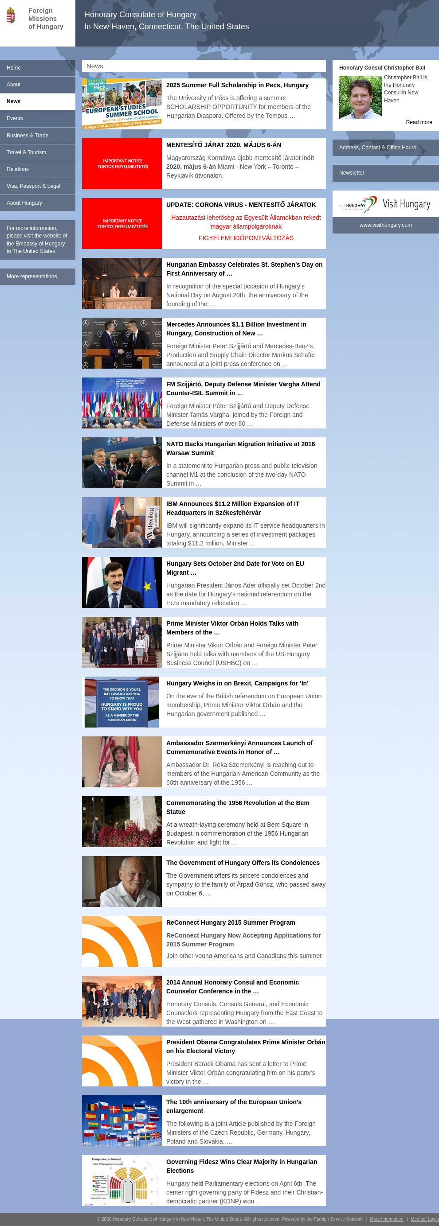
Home (14, 68)
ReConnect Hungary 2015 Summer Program (230, 922)
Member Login (425, 1219)
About (13, 85)
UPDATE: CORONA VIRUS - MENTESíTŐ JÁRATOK (241, 204)
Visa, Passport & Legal (33, 186)
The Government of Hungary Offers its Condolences (243, 862)
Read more (419, 122)
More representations (32, 276)
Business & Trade (27, 135)
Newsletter (352, 173)
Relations (18, 169)
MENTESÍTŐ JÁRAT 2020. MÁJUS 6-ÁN (224, 144)
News (13, 101)
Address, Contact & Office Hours (377, 147)
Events (15, 118)
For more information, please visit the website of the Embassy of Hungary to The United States (37, 239)
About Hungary (24, 203)
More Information (387, 1219)
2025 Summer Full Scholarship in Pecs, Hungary (237, 85)
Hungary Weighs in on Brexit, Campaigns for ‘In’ (237, 683)
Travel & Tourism (26, 152)
